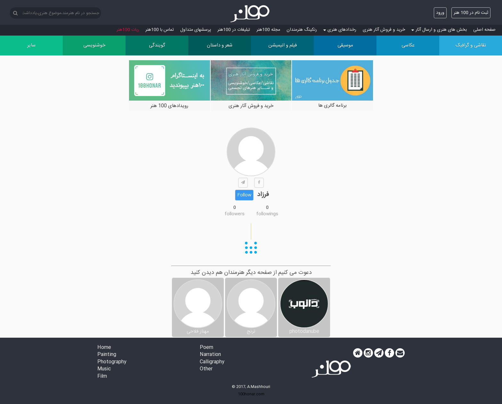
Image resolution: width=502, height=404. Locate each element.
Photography (111, 362)
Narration (210, 355)
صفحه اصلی (484, 30)
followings (267, 214)
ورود (440, 13)
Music (104, 369)
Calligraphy (212, 362)
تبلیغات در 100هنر (233, 30)
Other (206, 369)
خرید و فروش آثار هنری (384, 30)
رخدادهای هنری (339, 30)
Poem (206, 347)
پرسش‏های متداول (195, 30)
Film (102, 376)
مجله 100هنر (268, 30)
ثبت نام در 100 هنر (471, 13)
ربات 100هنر (128, 30)
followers (235, 214)
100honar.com (251, 394)
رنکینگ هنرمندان (302, 30)
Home (104, 347)
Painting (106, 355)
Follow (244, 195)
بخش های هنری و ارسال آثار (439, 30)
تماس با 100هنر (159, 30)
